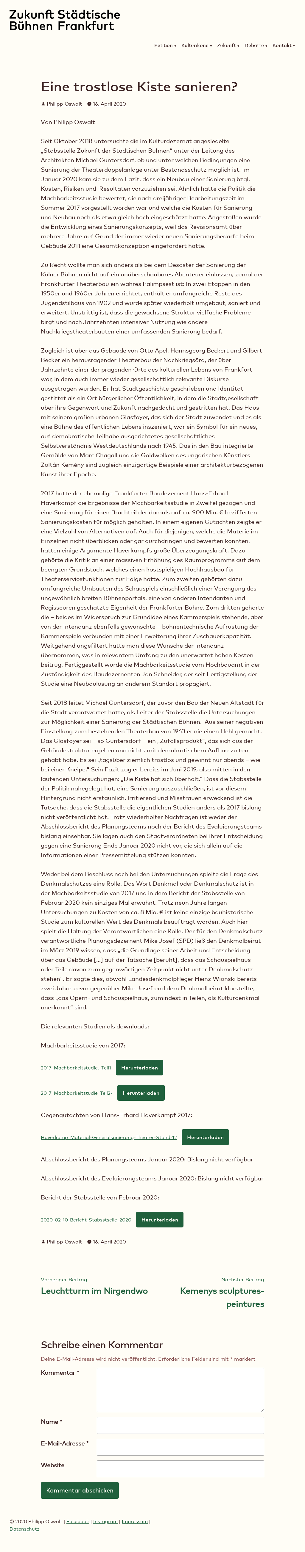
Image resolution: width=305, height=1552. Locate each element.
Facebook (77, 1521)
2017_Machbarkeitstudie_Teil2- (77, 1093)
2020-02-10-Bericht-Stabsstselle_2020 (86, 1220)
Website (52, 1465)
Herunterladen (139, 1067)
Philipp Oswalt (64, 104)
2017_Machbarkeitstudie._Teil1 (76, 1068)
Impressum (135, 1521)
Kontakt (282, 45)
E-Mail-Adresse (65, 1443)
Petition (163, 45)
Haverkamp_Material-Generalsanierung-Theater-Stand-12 (109, 1137)
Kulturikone (194, 45)
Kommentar (60, 1372)
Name (51, 1421)
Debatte (254, 45)
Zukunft (226, 45)
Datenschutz (24, 1529)
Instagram (105, 1521)
